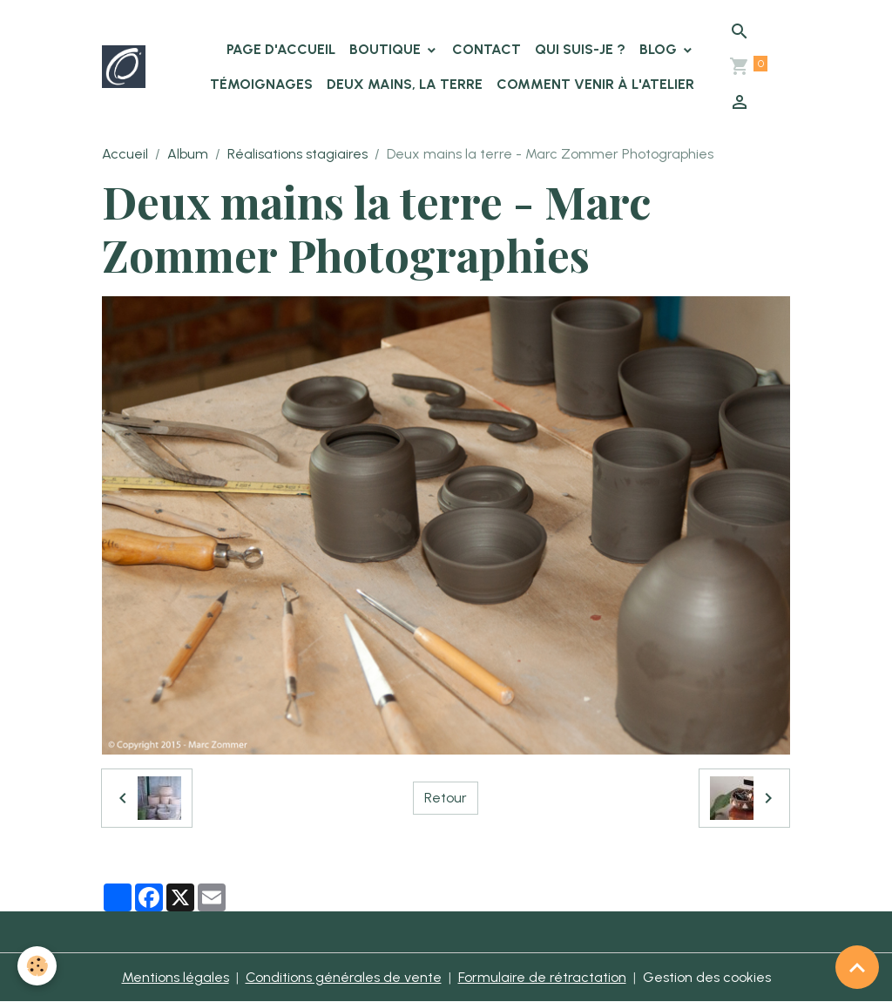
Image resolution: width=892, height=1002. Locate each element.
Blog (659, 49)
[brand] (123, 66)
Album (187, 154)
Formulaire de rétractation (542, 977)
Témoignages (261, 84)
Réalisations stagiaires (297, 154)
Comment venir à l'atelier (595, 84)
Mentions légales (175, 977)
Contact (486, 49)
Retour (445, 797)
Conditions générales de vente (344, 977)
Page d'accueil (280, 49)
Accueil (125, 154)
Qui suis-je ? (580, 49)
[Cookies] (37, 965)
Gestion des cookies (707, 977)
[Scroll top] (857, 967)
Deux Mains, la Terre (405, 84)
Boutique (386, 49)
